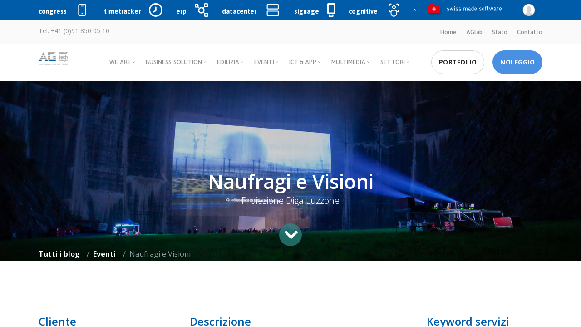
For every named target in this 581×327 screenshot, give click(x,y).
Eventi (104, 253)
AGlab (474, 31)
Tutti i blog (59, 253)
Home (447, 31)
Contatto (529, 31)
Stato (499, 31)
